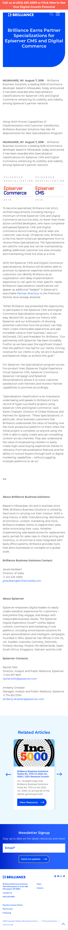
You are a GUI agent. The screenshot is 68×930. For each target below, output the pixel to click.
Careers (40, 888)
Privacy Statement (49, 921)
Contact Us (7, 893)
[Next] (59, 774)
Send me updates (30, 859)
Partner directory (28, 293)
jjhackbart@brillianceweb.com (22, 580)
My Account (8, 909)
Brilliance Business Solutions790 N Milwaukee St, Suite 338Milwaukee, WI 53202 (15, 886)
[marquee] (34, 774)
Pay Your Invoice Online (13, 905)
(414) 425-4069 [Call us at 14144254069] (9, 897)
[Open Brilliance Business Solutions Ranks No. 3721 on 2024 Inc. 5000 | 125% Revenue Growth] (34, 774)
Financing (7, 913)
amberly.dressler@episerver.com (23, 699)
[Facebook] (58, 876)
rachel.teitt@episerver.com (20, 678)
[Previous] (9, 774)
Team (39, 884)
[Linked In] (55, 876)
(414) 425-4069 (26, 2)
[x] (64, 876)
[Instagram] (61, 876)
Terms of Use (8, 925)
